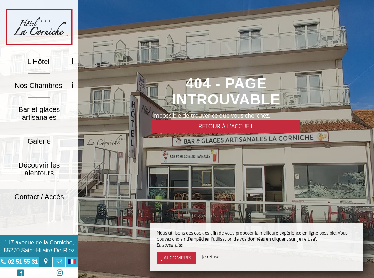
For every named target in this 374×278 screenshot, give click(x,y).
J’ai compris (176, 257)
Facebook (19, 273)
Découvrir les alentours (39, 169)
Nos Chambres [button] (44, 85)
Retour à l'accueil (226, 126)
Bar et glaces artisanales (39, 113)
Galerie (39, 141)
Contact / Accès (39, 197)
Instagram (58, 273)
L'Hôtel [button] (50, 62)
